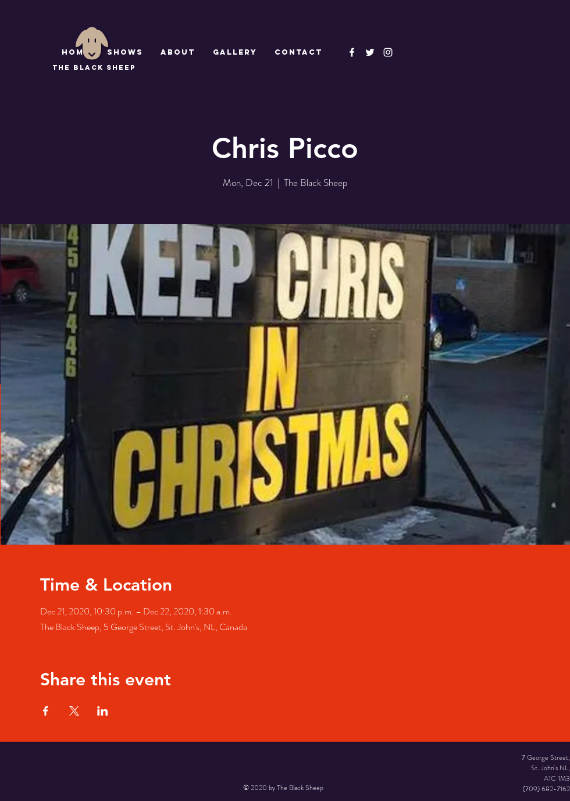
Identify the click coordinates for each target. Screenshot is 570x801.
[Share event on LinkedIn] (102, 711)
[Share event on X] (74, 711)
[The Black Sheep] (370, 52)
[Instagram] (388, 52)
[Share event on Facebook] (45, 711)
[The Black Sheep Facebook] (352, 52)
